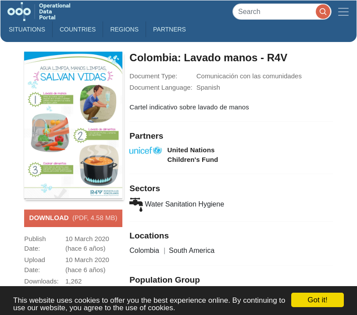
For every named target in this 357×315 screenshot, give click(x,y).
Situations (27, 29)
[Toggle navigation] (343, 11)
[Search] (282, 12)
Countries (78, 29)
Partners (169, 29)
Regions (124, 29)
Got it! (317, 300)
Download (73, 218)
